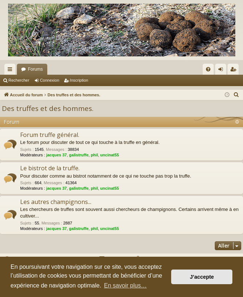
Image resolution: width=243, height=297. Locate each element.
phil (94, 155)
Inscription (79, 80)
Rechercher (18, 80)
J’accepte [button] (202, 277)
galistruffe (78, 155)
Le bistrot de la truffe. (50, 168)
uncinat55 (109, 155)
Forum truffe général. (49, 135)
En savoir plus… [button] (125, 285)
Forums (35, 69)
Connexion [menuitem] (222, 71)
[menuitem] (208, 69)
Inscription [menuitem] (235, 71)
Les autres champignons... (55, 202)
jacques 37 (56, 155)
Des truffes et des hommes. (47, 108)
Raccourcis (11, 71)
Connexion (49, 80)
